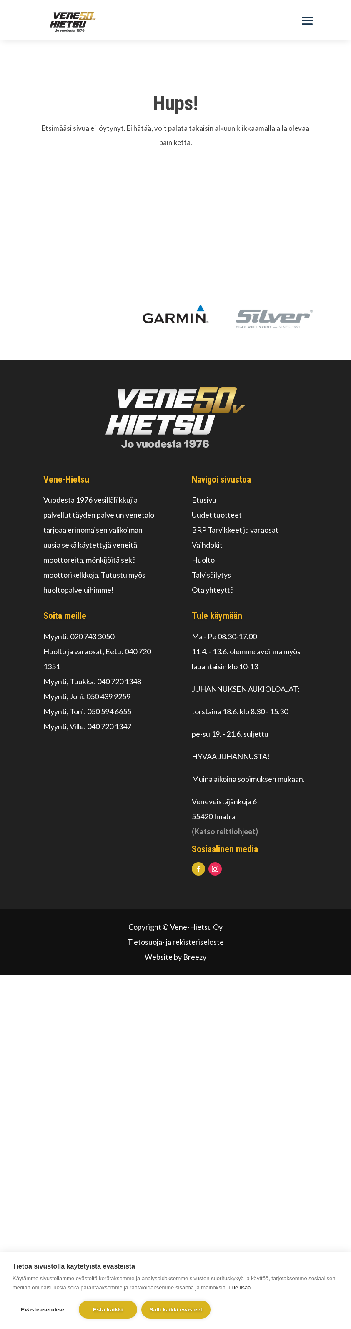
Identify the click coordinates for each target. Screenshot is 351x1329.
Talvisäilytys (211, 574)
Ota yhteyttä (213, 589)
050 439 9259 (108, 696)
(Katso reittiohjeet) (225, 831)
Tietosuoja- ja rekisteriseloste (175, 941)
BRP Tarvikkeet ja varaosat (235, 529)
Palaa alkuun (175, 179)
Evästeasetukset (43, 1309)
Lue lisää (240, 1287)
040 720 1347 (109, 726)
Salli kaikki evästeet (176, 1309)
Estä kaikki (108, 1309)
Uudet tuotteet (217, 514)
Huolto (203, 559)
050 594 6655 (109, 711)
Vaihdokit (207, 544)
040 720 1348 (119, 681)
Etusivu (204, 499)
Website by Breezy (175, 956)
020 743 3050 (92, 636)
